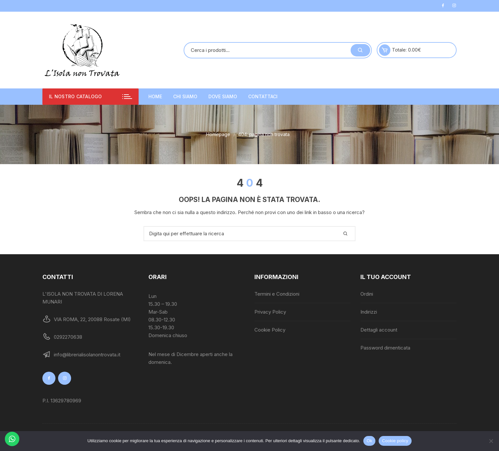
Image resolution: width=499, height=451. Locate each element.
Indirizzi (368, 312)
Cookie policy (395, 440)
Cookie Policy (269, 330)
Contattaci (263, 96)
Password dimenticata (385, 348)
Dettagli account (378, 330)
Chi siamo (185, 96)
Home (155, 96)
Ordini (366, 294)
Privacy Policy (270, 312)
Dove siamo (222, 96)
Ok (369, 440)
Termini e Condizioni (276, 294)
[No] (491, 441)
